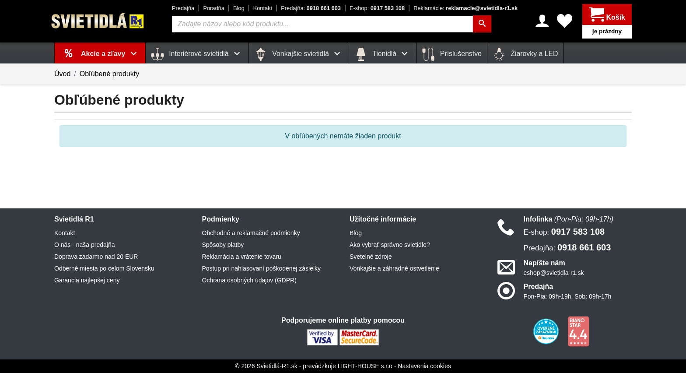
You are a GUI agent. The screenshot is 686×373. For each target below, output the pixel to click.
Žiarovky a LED (525, 54)
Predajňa (183, 8)
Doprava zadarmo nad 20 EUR (96, 256)
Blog (239, 8)
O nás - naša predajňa (84, 244)
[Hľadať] (482, 24)
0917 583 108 (377, 8)
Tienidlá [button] (382, 54)
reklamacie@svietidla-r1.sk (465, 8)
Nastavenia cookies (424, 365)
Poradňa (213, 8)
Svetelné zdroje (371, 256)
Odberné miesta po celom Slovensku (104, 268)
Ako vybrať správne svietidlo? (390, 244)
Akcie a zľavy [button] (110, 53)
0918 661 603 (311, 8)
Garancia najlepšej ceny (86, 280)
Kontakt (262, 8)
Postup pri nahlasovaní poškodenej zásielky (261, 268)
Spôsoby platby (223, 244)
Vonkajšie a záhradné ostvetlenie (394, 268)
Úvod (62, 73)
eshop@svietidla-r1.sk (554, 272)
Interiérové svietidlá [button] (197, 54)
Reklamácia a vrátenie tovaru (241, 256)
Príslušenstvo (451, 54)
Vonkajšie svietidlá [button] (298, 54)
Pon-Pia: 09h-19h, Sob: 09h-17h (568, 296)
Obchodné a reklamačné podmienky (251, 232)
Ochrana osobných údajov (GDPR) (249, 280)
